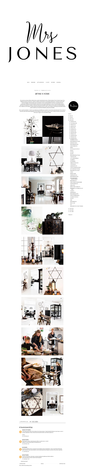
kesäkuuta (72, 130)
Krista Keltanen (38, 111)
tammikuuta (72, 138)
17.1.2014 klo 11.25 (25, 459)
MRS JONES (33, 82)
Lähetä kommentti (24, 461)
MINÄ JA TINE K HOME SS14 (75, 186)
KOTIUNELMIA (72, 161)
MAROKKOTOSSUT (73, 142)
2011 (71, 211)
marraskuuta (72, 123)
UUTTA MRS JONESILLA (74, 158)
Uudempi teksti (22, 463)
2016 (71, 117)
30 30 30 (71, 198)
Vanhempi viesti (62, 463)
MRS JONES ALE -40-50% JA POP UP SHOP (76, 189)
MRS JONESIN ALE (73, 180)
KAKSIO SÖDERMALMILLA (74, 195)
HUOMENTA (72, 159)
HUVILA (71, 172)
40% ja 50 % (72, 185)
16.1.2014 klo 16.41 (25, 443)
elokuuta (72, 127)
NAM (71, 200)
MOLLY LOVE (72, 203)
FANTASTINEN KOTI (73, 146)
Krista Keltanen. (43, 107)
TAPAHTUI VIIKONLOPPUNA (75, 167)
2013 (71, 208)
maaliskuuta (72, 135)
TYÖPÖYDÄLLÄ (73, 164)
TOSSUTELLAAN (73, 156)
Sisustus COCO (25, 429)
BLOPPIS (71, 153)
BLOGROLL (59, 82)
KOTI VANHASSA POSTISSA (75, 169)
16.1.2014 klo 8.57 (25, 436)
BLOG (28, 82)
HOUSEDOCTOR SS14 (74, 197)
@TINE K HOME (73, 173)
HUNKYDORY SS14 (73, 165)
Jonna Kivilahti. (52, 107)
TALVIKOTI (72, 190)
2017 (71, 115)
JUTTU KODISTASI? (40, 82)
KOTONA (72, 152)
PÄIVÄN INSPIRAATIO (74, 183)
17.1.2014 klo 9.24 (25, 451)
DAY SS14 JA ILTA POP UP (74, 149)
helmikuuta (72, 137)
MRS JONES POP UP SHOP (75, 170)
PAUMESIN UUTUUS (73, 139)
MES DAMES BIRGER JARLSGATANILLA (73, 179)
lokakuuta (72, 124)
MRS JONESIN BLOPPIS (74, 144)
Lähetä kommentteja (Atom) (26, 465)
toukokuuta (72, 132)
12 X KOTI (47, 82)
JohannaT (24, 439)
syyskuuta (72, 126)
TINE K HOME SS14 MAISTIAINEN (76, 182)
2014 (71, 120)
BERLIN (71, 147)
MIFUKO (71, 150)
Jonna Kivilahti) (40, 110)
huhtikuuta (72, 133)
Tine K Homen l (57, 100)
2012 (71, 210)
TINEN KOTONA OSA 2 (74, 162)
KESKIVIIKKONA (73, 192)
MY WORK (53, 82)
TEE (71, 204)
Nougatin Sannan (28, 102)
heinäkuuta (72, 129)
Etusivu (42, 463)
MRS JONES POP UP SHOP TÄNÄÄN (76, 206)
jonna (23, 447)
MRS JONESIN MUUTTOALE (75, 141)
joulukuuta (72, 121)
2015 (71, 118)
